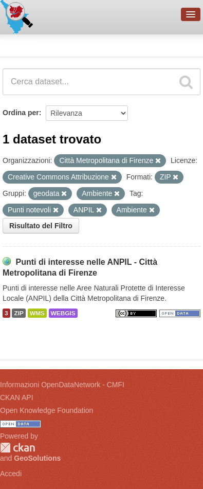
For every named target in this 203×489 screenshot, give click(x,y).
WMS (37, 313)
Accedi (11, 473)
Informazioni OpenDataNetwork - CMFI (62, 385)
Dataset (18, 43)
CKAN (17, 447)
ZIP (18, 313)
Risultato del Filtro (40, 226)
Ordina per (21, 112)
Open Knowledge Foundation (46, 410)
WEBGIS (63, 313)
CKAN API (16, 397)
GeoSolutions (37, 458)
